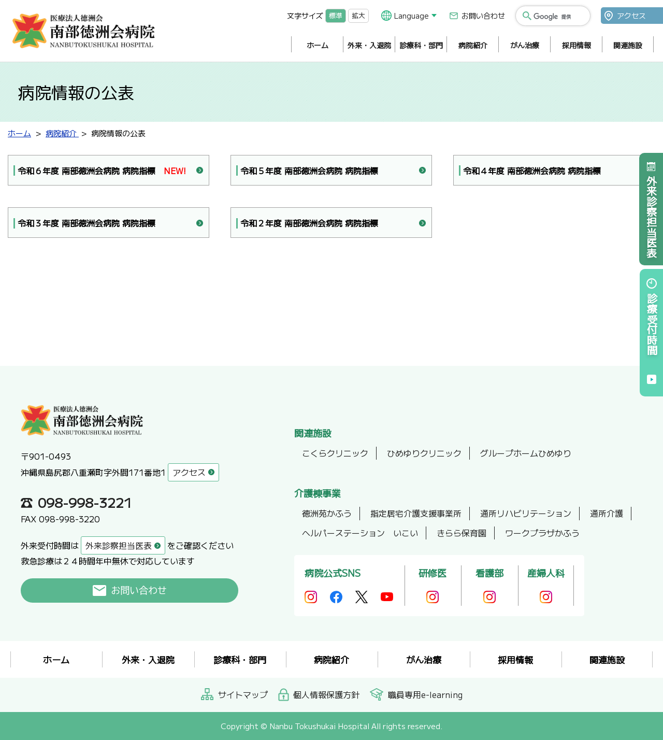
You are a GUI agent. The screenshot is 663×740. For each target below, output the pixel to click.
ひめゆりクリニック (424, 453)
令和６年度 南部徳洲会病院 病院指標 (102, 171)
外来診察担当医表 (651, 216)
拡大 (358, 15)
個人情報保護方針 (326, 694)
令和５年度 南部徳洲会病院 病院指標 (309, 170)
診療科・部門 (421, 45)
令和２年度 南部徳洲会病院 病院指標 (309, 223)
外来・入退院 (369, 45)
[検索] (559, 16)
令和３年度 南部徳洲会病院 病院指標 (86, 223)
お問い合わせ (483, 15)
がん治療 (524, 45)
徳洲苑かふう (327, 513)
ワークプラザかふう (542, 532)
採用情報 (576, 45)
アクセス (631, 15)
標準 (335, 15)
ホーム (317, 45)
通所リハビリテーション (525, 513)
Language (411, 15)
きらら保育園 (461, 532)
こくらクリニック (335, 453)
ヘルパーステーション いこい (360, 532)
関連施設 (627, 45)
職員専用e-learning (425, 694)
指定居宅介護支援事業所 (416, 513)
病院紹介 (472, 45)
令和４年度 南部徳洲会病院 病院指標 (532, 170)
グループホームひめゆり (525, 453)
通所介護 (606, 513)
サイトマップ (243, 694)
